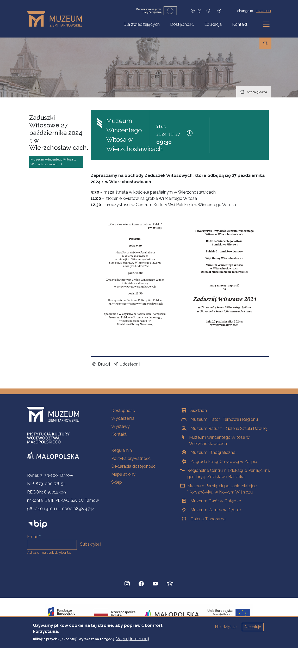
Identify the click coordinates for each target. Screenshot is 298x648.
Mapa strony (123, 474)
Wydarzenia (122, 418)
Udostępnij (127, 364)
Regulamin (121, 450)
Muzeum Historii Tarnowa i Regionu (224, 419)
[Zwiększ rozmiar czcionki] (192, 10)
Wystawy (120, 426)
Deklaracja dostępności (133, 466)
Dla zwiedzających (141, 24)
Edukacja (213, 24)
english (263, 11)
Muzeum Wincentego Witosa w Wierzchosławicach (53, 162)
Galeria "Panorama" (208, 518)
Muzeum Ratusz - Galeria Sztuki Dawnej (228, 428)
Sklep (116, 482)
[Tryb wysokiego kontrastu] (208, 10)
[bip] (37, 523)
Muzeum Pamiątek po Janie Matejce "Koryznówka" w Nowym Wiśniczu (222, 489)
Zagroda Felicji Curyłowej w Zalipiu (223, 461)
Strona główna (257, 92)
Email (32, 536)
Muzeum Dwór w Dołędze (215, 500)
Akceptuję (252, 627)
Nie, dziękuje (226, 627)
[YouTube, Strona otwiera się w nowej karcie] (155, 583)
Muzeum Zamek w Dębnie (215, 509)
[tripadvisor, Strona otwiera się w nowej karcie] (170, 584)
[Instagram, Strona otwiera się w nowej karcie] (127, 583)
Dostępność (182, 24)
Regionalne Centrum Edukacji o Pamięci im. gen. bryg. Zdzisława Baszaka (228, 473)
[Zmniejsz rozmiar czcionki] (199, 10)
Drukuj (101, 364)
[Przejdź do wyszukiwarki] (265, 43)
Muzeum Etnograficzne (212, 452)
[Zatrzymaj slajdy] (219, 10)
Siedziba (198, 410)
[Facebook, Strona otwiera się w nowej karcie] (141, 583)
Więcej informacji (132, 638)
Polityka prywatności (131, 458)
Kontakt (239, 24)
